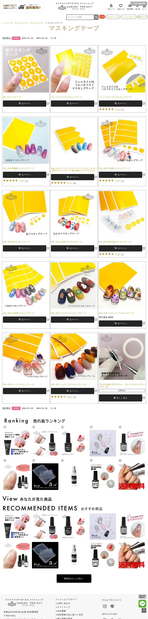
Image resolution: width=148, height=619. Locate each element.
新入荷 (137, 7)
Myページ (111, 7)
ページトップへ (144, 610)
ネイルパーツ (22, 23)
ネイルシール (38, 23)
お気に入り (121, 7)
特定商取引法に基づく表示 (70, 615)
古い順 (53, 38)
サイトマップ (63, 607)
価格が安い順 (27, 38)
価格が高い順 (42, 38)
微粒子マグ (142, 17)
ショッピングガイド (67, 599)
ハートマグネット (128, 17)
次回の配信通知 (140, 3)
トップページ (7, 23)
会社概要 (61, 611)
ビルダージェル (113, 17)
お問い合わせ (63, 603)
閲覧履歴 (130, 7)
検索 (96, 17)
